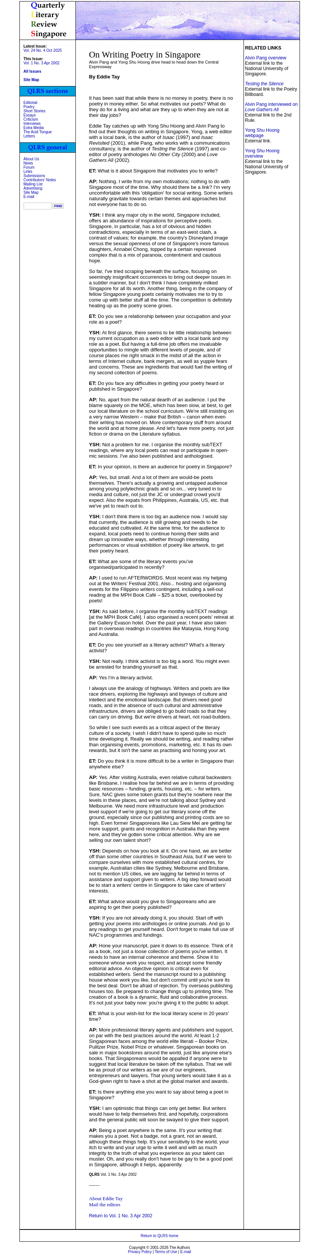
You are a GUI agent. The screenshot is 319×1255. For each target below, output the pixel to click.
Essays (30, 115)
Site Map (31, 192)
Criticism (31, 119)
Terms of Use (166, 1252)
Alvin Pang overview (265, 58)
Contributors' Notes (40, 180)
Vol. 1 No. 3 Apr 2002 (42, 63)
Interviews (32, 123)
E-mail (29, 197)
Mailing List (33, 184)
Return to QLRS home (159, 1236)
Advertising (33, 188)
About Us (31, 159)
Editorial (30, 103)
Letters (29, 136)
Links (28, 171)
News (28, 163)
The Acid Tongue (38, 132)
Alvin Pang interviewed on (271, 107)
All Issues (33, 71)
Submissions (34, 176)
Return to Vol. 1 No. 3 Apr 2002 (120, 1215)
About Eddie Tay (106, 1198)
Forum (29, 167)
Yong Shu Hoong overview (262, 153)
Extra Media (34, 128)
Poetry (29, 107)
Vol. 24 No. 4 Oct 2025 (43, 50)
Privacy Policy (140, 1252)
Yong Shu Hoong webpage (262, 133)
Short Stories (35, 111)
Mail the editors (104, 1204)
